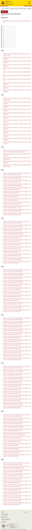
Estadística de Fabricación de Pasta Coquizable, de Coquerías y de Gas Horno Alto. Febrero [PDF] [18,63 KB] (17, 451)
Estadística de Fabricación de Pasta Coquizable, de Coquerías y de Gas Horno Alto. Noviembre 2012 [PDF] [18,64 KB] (17, 322)
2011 (3, 42)
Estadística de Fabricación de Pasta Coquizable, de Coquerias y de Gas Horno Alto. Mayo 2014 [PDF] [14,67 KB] (17, 247)
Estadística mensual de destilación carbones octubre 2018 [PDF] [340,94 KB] (17, 58)
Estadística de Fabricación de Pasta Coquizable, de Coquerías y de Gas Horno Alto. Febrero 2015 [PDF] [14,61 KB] (17, 210)
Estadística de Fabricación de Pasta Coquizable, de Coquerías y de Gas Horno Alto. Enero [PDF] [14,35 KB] (17, 262)
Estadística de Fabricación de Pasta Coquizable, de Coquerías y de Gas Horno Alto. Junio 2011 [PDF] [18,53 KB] (17, 388)
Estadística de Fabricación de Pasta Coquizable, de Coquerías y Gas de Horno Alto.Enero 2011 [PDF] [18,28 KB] (17, 407)
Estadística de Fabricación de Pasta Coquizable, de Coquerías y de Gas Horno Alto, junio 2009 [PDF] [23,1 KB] (17, 485)
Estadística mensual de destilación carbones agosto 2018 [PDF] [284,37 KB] (17, 65)
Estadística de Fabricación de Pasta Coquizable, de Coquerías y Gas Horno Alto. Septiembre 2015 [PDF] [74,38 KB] (17, 184)
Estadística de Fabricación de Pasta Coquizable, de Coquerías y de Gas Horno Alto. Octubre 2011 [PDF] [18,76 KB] (17, 374)
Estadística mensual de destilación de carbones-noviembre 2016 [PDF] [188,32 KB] (17, 158)
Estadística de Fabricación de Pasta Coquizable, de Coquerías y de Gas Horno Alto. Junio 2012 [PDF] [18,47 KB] (17, 340)
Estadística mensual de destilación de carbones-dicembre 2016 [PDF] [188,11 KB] (17, 154)
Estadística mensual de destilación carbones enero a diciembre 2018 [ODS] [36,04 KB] (17, 54)
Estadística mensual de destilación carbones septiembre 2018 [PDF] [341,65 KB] (17, 61)
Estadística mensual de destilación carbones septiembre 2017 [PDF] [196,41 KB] (17, 113)
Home (3, 8)
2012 (3, 40)
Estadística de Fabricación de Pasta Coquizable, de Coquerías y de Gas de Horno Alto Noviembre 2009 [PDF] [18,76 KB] (17, 467)
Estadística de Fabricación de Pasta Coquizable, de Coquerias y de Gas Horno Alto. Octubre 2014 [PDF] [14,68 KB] (17, 229)
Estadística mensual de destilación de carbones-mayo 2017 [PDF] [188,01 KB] (17, 128)
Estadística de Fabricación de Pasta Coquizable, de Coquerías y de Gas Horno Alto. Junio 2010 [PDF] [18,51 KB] (17, 437)
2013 (3, 37)
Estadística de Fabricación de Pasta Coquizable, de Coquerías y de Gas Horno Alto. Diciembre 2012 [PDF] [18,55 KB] (17, 318)
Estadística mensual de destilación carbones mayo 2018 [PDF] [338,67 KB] (17, 76)
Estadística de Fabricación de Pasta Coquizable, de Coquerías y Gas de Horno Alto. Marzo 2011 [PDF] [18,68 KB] (17, 399)
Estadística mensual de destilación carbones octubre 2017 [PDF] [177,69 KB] (17, 110)
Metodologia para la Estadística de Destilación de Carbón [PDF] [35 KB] (17, 21)
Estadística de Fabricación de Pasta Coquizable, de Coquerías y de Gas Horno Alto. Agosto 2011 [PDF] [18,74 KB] (17, 381)
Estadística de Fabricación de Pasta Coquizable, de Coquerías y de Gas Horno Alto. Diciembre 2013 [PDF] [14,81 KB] (17, 270)
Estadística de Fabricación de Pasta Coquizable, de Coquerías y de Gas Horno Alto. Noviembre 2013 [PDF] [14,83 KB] (17, 274)
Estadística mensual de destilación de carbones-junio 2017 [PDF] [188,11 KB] (17, 124)
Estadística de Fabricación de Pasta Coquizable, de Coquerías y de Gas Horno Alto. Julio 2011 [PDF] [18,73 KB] (17, 385)
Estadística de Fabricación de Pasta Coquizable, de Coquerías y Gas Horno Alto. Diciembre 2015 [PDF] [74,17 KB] (17, 173)
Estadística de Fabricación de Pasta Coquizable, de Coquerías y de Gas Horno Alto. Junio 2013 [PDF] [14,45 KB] (17, 292)
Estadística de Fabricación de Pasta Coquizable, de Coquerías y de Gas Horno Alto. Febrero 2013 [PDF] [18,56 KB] (17, 306)
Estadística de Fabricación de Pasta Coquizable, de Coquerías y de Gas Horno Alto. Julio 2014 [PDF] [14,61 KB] (17, 240)
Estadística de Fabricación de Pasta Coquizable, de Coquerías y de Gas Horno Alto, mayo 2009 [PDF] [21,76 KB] (17, 489)
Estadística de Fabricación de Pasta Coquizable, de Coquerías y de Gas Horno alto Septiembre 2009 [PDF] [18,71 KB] (17, 474)
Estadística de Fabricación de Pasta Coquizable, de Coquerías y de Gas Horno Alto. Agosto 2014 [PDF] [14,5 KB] (17, 236)
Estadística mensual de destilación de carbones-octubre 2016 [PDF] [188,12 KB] (17, 161)
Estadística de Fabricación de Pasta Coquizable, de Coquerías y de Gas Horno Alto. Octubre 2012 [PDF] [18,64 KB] (17, 326)
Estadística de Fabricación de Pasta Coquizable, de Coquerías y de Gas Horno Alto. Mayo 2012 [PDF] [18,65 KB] (17, 344)
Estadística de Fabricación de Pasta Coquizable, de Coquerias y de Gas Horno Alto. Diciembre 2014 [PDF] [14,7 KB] (17, 222)
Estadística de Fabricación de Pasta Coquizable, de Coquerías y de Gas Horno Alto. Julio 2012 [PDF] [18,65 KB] (17, 336)
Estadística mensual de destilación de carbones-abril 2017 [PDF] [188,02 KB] (17, 131)
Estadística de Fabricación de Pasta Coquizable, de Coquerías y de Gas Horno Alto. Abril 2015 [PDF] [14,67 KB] (17, 202)
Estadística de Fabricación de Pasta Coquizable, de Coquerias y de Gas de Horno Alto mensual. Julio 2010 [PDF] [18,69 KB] (17, 433)
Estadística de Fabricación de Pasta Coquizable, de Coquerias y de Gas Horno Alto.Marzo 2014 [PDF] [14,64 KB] (17, 254)
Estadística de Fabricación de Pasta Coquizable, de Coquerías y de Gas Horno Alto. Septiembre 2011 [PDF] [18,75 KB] (17, 377)
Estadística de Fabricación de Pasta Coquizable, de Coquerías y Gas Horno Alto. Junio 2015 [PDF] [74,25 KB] (17, 195)
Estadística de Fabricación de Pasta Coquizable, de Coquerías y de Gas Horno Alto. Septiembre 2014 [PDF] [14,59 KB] (17, 233)
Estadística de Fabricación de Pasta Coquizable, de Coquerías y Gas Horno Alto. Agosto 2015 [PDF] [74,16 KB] (17, 188)
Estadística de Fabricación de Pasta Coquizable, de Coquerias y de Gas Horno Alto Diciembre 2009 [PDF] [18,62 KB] (17, 463)
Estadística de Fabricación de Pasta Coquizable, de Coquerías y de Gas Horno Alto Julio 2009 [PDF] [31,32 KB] (17, 481)
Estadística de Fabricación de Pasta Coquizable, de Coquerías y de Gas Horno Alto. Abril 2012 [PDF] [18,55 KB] (17, 347)
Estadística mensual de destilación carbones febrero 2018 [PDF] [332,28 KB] (17, 87)
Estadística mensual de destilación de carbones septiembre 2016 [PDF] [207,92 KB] (17, 165)
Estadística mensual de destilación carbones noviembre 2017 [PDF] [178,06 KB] (17, 106)
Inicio (2, 512)
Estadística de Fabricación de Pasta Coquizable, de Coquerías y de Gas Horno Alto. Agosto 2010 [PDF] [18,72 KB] (17, 429)
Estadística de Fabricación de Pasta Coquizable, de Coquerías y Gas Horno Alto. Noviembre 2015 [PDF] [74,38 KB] (17, 177)
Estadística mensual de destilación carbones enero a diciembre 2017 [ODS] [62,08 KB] (17, 99)
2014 (3, 35)
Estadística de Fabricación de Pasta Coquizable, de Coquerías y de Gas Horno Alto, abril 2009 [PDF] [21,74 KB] (17, 492)
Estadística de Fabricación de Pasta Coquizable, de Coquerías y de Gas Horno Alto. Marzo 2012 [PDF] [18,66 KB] (17, 351)
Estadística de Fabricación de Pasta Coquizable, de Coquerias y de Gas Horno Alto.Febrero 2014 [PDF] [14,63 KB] (17, 258)
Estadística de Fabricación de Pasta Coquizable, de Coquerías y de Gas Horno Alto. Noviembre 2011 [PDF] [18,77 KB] (17, 370)
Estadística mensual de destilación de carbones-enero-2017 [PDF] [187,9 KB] (17, 142)
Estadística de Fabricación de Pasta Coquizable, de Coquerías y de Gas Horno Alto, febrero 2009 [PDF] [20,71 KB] (17, 499)
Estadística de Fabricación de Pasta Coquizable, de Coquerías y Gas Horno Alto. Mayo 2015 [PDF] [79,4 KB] (17, 199)
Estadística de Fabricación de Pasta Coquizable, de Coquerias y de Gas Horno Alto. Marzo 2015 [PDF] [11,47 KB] (17, 206)
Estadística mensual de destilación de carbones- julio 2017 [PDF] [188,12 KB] (17, 120)
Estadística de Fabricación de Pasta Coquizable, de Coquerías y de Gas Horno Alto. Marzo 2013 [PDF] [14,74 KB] (17, 303)
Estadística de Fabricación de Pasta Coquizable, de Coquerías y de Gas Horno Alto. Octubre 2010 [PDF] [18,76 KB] (17, 422)
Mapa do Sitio (4, 516)
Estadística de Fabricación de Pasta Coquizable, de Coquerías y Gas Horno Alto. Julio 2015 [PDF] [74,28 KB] (17, 192)
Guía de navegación (5, 519)
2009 (3, 46)
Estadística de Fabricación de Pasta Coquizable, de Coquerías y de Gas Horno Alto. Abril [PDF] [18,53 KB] (17, 444)
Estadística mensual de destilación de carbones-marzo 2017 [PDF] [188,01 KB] (17, 135)
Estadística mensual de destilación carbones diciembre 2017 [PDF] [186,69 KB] (17, 102)
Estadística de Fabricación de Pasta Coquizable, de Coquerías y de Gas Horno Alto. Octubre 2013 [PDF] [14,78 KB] (17, 277)
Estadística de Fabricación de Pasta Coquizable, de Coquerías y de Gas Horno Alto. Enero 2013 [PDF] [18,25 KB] (17, 310)
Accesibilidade (4, 514)
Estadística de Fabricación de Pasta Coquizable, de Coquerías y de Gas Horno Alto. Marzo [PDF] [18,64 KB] (17, 448)
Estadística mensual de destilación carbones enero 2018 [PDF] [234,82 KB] (17, 90)
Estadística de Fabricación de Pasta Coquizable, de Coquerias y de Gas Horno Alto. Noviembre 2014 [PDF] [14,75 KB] (17, 225)
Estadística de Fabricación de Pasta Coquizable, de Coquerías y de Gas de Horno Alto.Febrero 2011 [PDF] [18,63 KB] (17, 403)
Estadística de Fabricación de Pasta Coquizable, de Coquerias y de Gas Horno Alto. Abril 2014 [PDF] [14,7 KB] (17, 251)
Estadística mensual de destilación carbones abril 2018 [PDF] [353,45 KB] (17, 79)
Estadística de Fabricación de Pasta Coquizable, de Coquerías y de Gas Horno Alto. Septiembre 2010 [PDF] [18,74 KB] (17, 426)
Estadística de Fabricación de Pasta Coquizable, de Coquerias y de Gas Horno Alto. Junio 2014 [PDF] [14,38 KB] (17, 244)
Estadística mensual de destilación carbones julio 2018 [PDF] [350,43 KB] (17, 69)
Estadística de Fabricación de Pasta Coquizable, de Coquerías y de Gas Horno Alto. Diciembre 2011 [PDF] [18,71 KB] (17, 367)
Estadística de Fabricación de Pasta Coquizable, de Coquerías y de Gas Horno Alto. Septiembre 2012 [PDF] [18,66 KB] (17, 329)
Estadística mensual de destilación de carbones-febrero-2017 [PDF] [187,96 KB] (17, 139)
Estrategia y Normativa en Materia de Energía (18, 8)
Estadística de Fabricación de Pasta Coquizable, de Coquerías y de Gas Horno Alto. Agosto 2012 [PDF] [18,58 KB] (17, 333)
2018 (3, 26)
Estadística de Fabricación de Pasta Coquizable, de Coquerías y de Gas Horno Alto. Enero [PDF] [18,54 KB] (17, 455)
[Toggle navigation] (29, 2)
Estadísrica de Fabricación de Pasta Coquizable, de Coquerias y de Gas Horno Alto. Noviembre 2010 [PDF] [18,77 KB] (17, 419)
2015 (3, 33)
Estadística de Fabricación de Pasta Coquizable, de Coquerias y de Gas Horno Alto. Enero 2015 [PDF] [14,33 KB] (17, 213)
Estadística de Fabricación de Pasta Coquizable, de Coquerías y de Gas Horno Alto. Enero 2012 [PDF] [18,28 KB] (17, 358)
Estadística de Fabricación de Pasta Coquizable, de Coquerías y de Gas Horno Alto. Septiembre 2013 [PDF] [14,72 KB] (17, 281)
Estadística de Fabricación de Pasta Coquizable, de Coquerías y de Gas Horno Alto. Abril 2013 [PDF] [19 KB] (17, 299)
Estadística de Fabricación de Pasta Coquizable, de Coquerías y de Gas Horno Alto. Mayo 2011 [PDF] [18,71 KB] (17, 392)
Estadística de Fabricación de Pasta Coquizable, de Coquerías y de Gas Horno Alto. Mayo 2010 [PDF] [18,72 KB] (17, 440)
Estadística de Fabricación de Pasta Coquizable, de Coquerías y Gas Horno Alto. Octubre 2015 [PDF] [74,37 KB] (17, 181)
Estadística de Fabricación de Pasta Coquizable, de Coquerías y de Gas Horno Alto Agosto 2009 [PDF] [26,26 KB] (17, 478)
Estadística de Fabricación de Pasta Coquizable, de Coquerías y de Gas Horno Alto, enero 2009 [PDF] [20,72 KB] (17, 503)
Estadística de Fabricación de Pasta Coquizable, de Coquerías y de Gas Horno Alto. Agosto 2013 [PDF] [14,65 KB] (17, 285)
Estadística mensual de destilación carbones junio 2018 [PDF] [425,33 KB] (17, 72)
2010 (3, 44)
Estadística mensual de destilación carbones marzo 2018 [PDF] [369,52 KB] (17, 83)
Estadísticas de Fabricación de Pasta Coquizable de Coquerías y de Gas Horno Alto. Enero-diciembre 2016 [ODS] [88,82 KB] (17, 151)
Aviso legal (3, 521)
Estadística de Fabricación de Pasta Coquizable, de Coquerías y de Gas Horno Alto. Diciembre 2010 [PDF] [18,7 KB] (17, 415)
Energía (7, 8)
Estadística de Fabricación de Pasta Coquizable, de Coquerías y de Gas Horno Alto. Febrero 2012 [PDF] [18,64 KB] (17, 355)
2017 (3, 28)
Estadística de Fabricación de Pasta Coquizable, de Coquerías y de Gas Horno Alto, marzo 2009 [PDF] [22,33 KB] (17, 496)
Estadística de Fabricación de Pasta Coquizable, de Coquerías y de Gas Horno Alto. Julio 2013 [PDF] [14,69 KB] (17, 288)
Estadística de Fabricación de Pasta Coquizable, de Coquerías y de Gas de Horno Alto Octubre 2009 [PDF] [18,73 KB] (17, 470)
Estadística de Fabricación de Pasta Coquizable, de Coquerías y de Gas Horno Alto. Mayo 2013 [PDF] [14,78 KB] (17, 295)
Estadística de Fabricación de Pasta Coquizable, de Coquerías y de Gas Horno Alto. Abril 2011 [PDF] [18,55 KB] (17, 396)
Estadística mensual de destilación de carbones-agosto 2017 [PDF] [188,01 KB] (17, 117)
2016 (3, 30)
